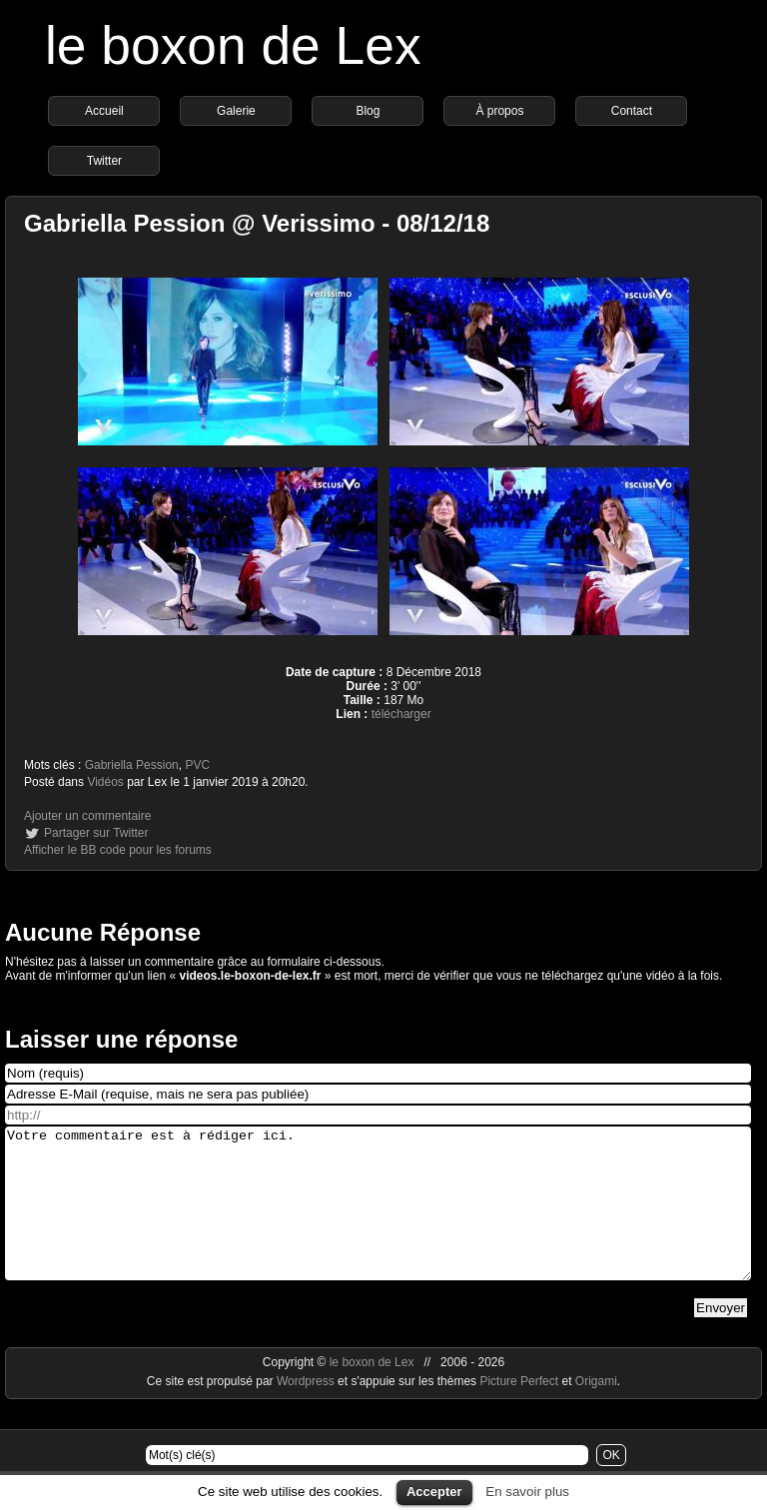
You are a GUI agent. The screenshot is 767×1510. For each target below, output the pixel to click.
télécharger (401, 714)
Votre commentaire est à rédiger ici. (378, 1218)
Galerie (236, 111)
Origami (596, 1411)
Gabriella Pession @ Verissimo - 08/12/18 (256, 223)
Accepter (434, 1491)
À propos (499, 111)
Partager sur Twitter (96, 833)
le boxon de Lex (233, 45)
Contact (631, 111)
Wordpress (307, 1411)
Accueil (104, 111)
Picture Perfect (518, 1411)
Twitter (104, 161)
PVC (197, 765)
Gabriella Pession (132, 765)
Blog (368, 111)
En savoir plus (527, 1491)
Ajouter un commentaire (87, 816)
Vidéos (105, 782)
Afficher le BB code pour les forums (118, 850)
